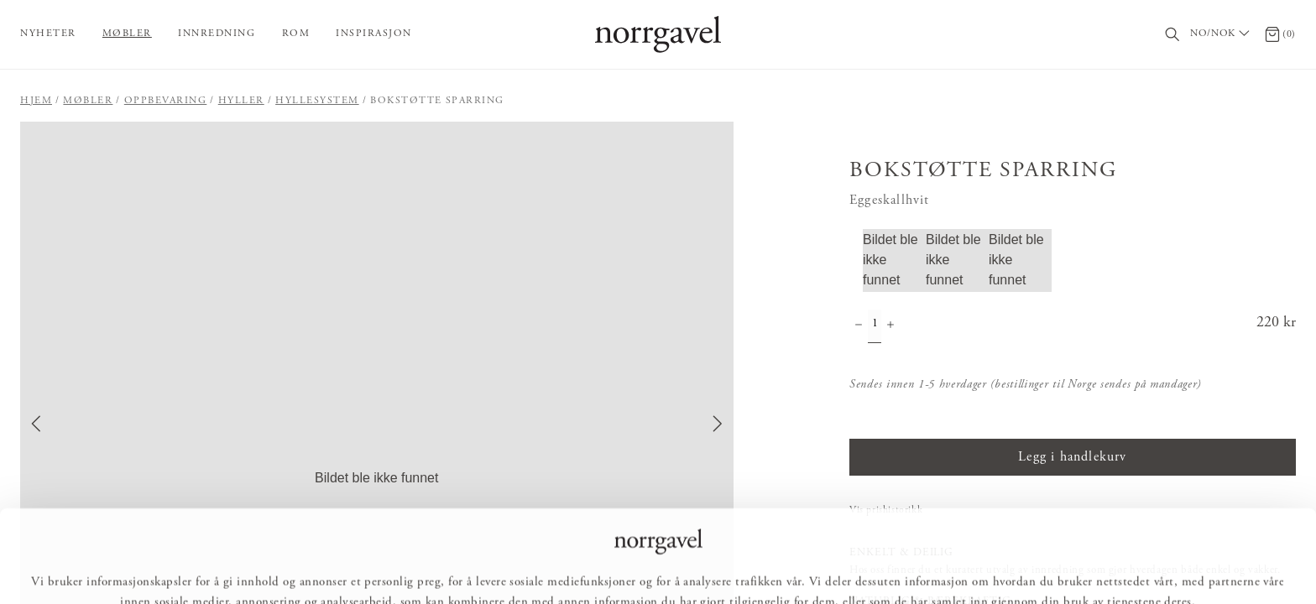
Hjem (36, 101)
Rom (296, 34)
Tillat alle (570, 567)
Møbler (127, 34)
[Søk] (1173, 34)
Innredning (216, 34)
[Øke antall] (890, 326)
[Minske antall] (858, 326)
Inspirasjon (374, 34)
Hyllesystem (317, 101)
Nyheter (48, 34)
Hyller (241, 101)
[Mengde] (874, 326)
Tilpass (656, 567)
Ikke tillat (744, 567)
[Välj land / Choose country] (1222, 34)
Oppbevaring (165, 101)
